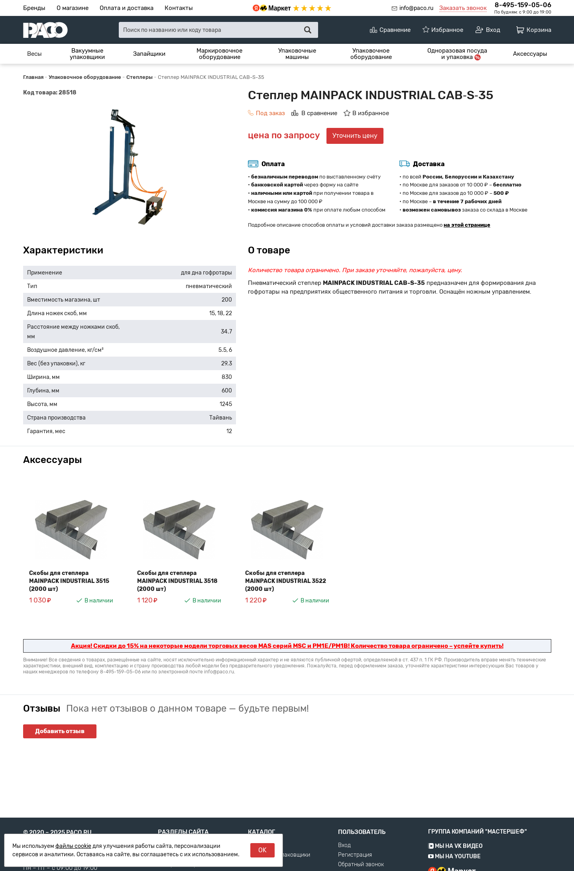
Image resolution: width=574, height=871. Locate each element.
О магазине (72, 8)
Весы (34, 53)
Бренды (34, 8)
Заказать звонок (463, 8)
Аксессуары (530, 53)
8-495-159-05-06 (523, 5)
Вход (344, 856)
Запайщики (149, 53)
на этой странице (467, 225)
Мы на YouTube (454, 867)
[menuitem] (34, 53)
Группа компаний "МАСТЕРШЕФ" (477, 843)
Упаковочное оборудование (371, 54)
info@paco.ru (416, 8)
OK (262, 850)
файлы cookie (73, 846)
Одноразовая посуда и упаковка (457, 54)
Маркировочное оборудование (219, 54)
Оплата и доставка (126, 8)
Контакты (179, 8)
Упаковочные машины (297, 54)
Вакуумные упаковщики (87, 54)
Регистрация (355, 866)
